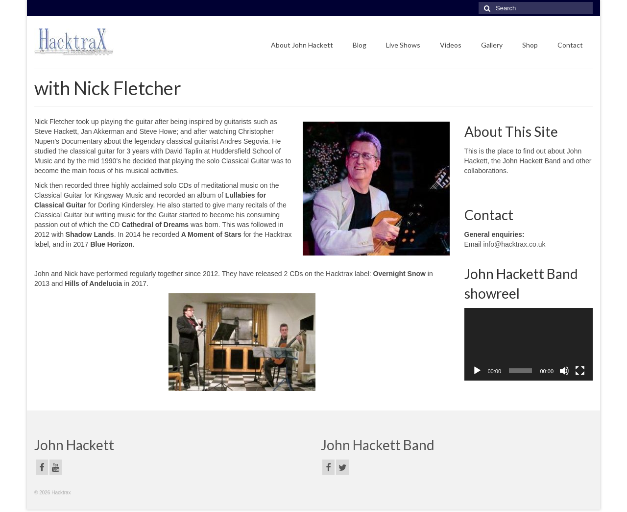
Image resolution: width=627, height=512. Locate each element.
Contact (570, 45)
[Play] (477, 371)
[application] (528, 344)
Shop (530, 45)
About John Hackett (302, 45)
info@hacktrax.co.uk (514, 244)
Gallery (492, 45)
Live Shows (403, 45)
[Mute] (564, 371)
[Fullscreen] (580, 371)
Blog (359, 45)
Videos (450, 45)
